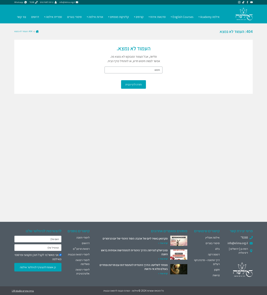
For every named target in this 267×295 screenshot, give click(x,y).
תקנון (217, 269)
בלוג (217, 249)
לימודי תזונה (83, 237)
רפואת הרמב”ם (81, 249)
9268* (244, 237)
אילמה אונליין (212, 237)
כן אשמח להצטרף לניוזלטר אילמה (38, 267)
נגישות (216, 275)
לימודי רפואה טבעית (79, 254)
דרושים (35, 17)
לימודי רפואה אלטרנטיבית (83, 271)
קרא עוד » (163, 243)
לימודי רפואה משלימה (83, 262)
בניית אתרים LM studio (23, 290)
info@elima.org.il (237, 243)
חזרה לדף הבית (133, 84)
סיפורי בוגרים (74, 17)
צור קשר (21, 17)
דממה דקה (214, 254)
